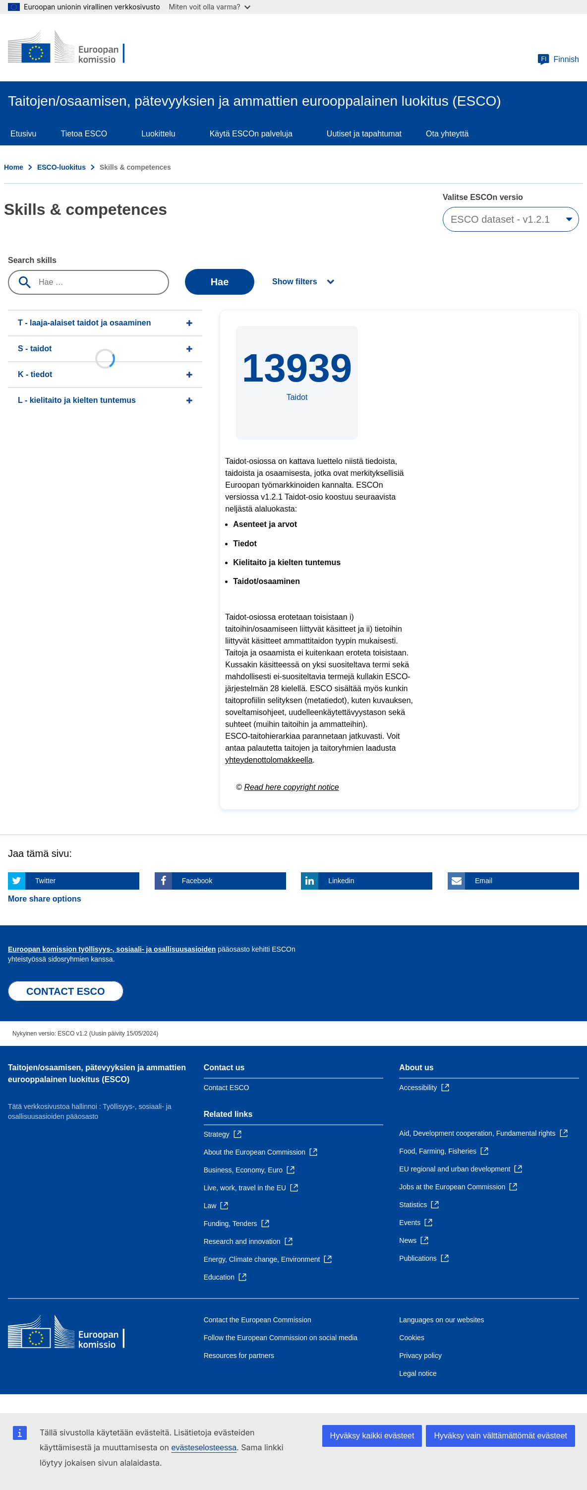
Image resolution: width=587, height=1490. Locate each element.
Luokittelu (158, 134)
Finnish (558, 59)
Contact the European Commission (257, 1320)
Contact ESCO (226, 1088)
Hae (220, 281)
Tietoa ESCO (83, 134)
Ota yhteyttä (447, 134)
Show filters (294, 281)
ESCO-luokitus (61, 167)
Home (13, 167)
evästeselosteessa (203, 1447)
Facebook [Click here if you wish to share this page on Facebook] (197, 881)
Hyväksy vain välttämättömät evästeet (500, 1435)
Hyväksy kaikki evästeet (372, 1435)
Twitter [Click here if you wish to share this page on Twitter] (45, 881)
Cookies (411, 1338)
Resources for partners (239, 1356)
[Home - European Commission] (80, 47)
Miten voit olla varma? (209, 6)
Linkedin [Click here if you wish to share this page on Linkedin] (341, 881)
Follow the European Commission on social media (280, 1338)
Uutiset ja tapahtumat (364, 134)
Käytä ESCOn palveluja (251, 134)
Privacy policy (420, 1356)
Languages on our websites (441, 1320)
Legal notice (418, 1373)
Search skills (32, 260)
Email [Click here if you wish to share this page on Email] (483, 881)
